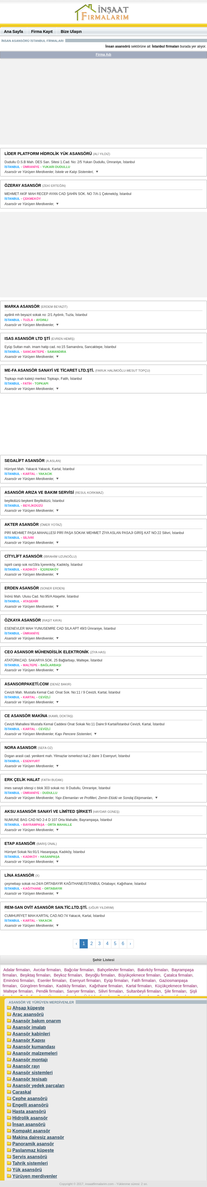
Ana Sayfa (13, 31)
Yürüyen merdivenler (34, 1176)
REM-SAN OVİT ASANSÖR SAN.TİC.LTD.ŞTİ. (45, 907)
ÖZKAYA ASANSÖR (22, 620)
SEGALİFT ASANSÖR (24, 460)
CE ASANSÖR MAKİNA (25, 715)
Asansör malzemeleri (34, 1053)
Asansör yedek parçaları (38, 1085)
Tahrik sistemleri (30, 1163)
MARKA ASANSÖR (22, 306)
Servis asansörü (29, 1156)
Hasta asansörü (29, 1111)
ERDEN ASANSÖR (21, 588)
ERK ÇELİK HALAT (22, 779)
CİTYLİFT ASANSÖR (23, 556)
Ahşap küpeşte (28, 1008)
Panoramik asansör (33, 1143)
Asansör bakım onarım (36, 1020)
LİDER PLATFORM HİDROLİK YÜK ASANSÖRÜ (48, 153)
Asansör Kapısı (28, 1040)
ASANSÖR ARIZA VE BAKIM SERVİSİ (39, 492)
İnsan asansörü (28, 1124)
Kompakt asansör (31, 1130)
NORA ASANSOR (20, 747)
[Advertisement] (103, 103)
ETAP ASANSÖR (19, 843)
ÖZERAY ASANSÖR (22, 185)
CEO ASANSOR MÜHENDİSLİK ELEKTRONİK (46, 652)
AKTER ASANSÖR (21, 524)
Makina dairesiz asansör (38, 1137)
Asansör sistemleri (32, 1072)
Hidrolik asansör (30, 1118)
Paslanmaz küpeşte (33, 1150)
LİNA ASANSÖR (19, 875)
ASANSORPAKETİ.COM (26, 684)
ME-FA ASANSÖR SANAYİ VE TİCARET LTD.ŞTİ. (49, 370)
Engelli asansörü (30, 1105)
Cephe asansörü (29, 1098)
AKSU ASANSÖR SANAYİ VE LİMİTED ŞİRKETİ (48, 811)
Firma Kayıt (42, 31)
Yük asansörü (27, 1169)
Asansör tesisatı (29, 1079)
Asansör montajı (30, 1059)
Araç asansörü (28, 1014)
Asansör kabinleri (31, 1033)
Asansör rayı (26, 1066)
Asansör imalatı (29, 1027)
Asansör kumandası (33, 1046)
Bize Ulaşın (71, 31)
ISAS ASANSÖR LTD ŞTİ (27, 338)
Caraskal (21, 1092)
